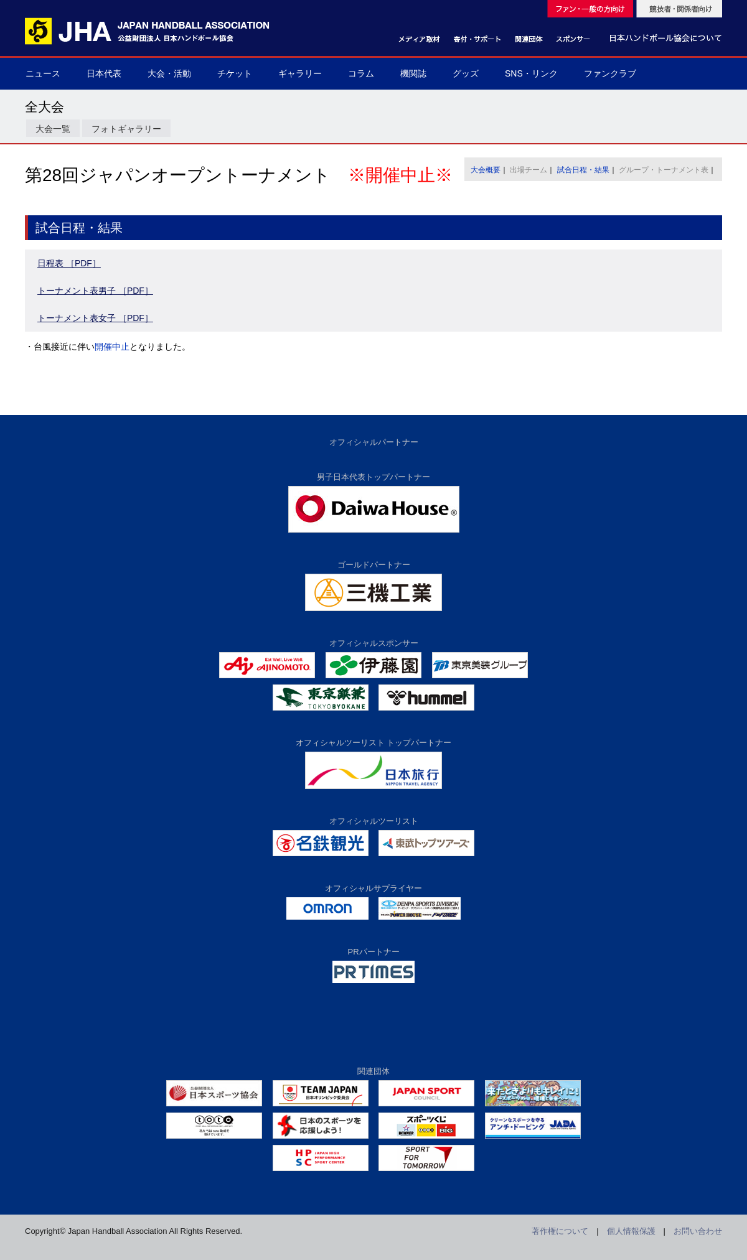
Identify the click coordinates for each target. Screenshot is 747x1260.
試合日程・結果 (583, 170)
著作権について (560, 1231)
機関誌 (413, 73)
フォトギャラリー (126, 129)
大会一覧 (52, 129)
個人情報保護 (631, 1231)
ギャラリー (300, 73)
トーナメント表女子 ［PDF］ (95, 318)
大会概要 (485, 170)
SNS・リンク (531, 73)
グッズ (466, 73)
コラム (361, 73)
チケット (234, 73)
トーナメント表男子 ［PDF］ (95, 291)
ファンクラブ (610, 73)
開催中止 (112, 347)
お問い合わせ (698, 1231)
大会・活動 (169, 73)
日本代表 (104, 73)
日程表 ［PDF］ (69, 263)
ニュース (43, 73)
